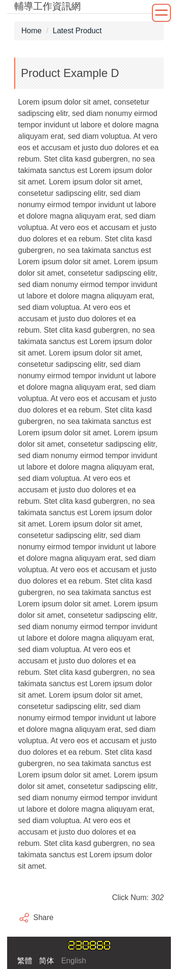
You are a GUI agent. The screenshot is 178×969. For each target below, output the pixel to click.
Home (31, 31)
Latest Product (77, 31)
